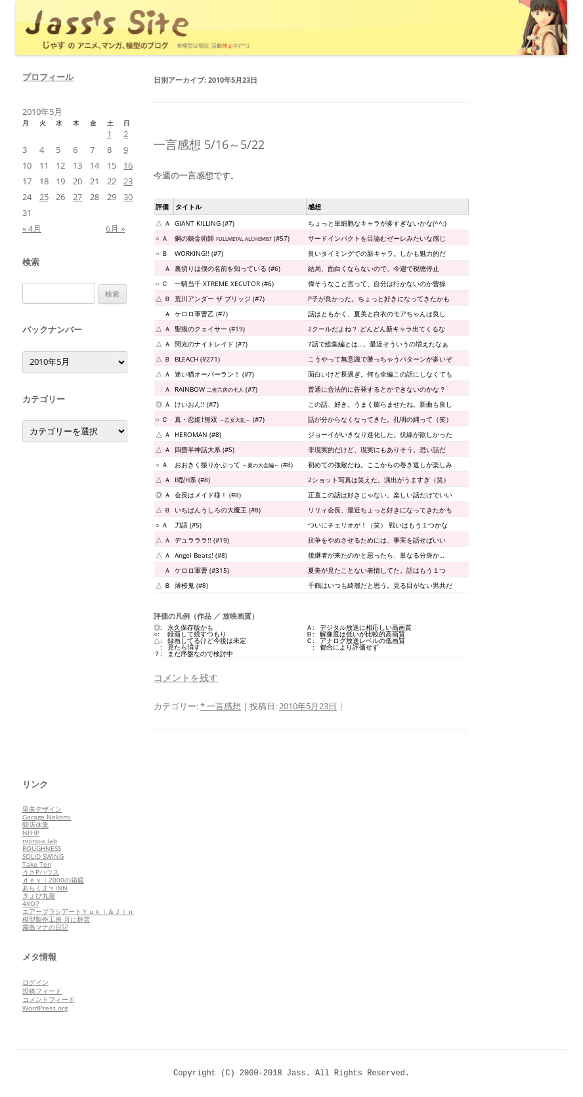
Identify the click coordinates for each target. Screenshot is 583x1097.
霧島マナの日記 (45, 927)
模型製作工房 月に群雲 (56, 919)
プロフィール (48, 77)
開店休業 (35, 824)
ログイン (35, 982)
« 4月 (31, 228)
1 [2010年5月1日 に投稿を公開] (109, 134)
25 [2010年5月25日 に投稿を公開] (44, 197)
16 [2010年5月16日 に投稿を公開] (128, 165)
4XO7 (30, 903)
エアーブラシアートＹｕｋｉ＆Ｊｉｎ (78, 911)
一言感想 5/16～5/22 (209, 144)
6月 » (115, 228)
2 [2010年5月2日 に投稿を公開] (125, 134)
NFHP (30, 832)
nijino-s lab (39, 840)
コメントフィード (48, 999)
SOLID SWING (43, 856)
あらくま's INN (45, 887)
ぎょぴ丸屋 (38, 895)
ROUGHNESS (41, 848)
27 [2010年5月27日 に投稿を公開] (77, 197)
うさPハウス (40, 872)
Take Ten (36, 864)
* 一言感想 (220, 706)
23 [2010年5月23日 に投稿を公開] (128, 181)
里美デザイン (42, 809)
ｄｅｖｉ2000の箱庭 (53, 879)
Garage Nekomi (46, 816)
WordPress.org (45, 1007)
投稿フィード (42, 990)
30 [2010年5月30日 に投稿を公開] (128, 197)
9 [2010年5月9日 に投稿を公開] (125, 149)
